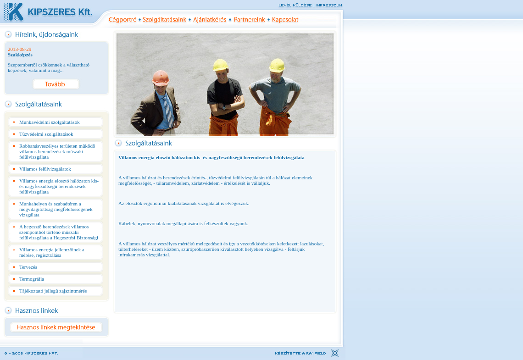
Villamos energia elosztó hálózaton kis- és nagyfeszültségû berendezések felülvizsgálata (59, 186)
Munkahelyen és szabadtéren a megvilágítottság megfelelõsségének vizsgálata (56, 209)
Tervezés (28, 267)
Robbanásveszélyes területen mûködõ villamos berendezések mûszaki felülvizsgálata (57, 151)
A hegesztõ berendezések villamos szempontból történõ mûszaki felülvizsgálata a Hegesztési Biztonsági (58, 232)
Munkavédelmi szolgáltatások (49, 122)
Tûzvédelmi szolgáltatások (46, 134)
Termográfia (31, 279)
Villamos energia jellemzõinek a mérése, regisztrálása (51, 252)
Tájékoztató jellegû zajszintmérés (53, 291)
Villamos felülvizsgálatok (45, 169)
